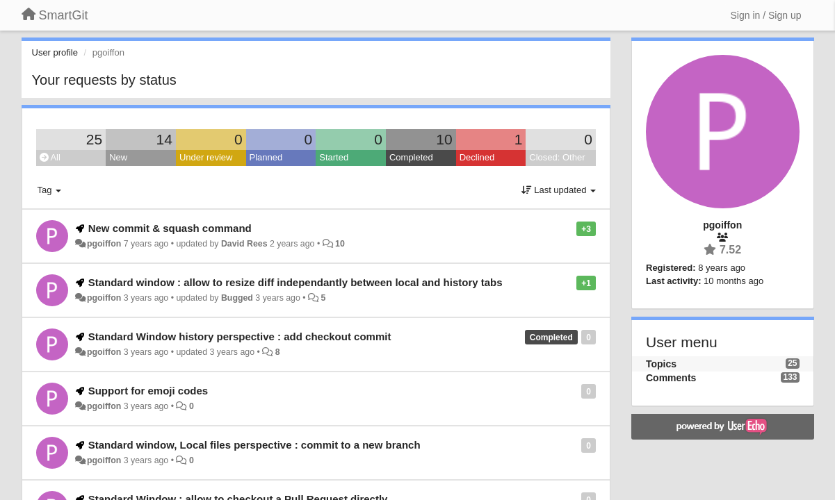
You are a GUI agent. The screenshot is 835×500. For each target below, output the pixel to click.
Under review (206, 157)
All (50, 157)
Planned (266, 157)
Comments (671, 377)
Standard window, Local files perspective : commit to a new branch (254, 445)
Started (333, 157)
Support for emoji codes (148, 391)
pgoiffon (104, 244)
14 (164, 139)
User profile (55, 52)
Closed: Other (557, 157)
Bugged (237, 298)
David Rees (244, 244)
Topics (661, 363)
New (118, 157)
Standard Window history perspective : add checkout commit (239, 336)
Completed (411, 157)
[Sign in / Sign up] (766, 15)
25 (94, 139)
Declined (477, 157)
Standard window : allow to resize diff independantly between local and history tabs (295, 282)
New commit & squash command (170, 228)
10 (444, 139)
